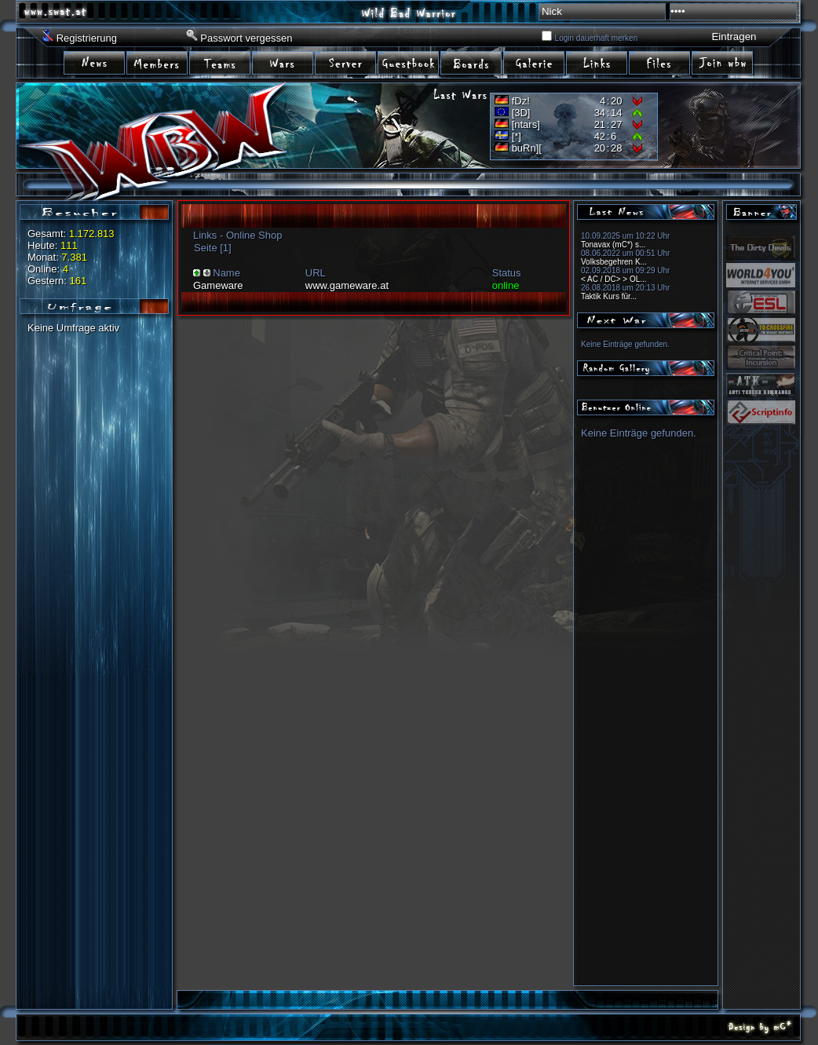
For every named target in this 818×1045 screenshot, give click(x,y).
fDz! (521, 101)
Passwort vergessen (246, 38)
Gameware (218, 285)
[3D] (521, 113)
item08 (534, 61)
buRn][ (527, 148)
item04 (283, 61)
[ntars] (526, 124)
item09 (597, 61)
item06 (409, 61)
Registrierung (87, 38)
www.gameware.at (347, 285)
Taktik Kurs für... (609, 296)
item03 (220, 61)
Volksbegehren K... (614, 262)
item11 (723, 61)
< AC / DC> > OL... (614, 279)
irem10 (660, 61)
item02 (157, 61)
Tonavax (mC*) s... (613, 244)
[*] (516, 136)
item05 (346, 61)
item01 (95, 61)
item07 (471, 61)
